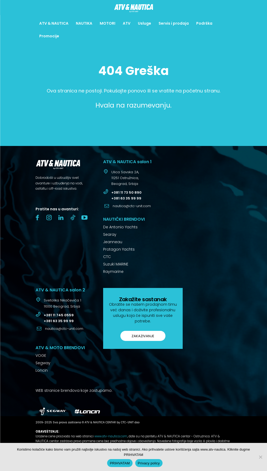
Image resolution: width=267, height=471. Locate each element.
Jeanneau (112, 242)
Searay (109, 234)
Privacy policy (149, 463)
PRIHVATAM (120, 463)
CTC (107, 256)
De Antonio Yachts (120, 227)
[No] (260, 457)
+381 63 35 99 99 (126, 198)
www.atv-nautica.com (110, 436)
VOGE (41, 355)
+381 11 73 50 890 (126, 192)
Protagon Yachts (119, 249)
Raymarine (113, 271)
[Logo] (133, 8)
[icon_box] (121, 178)
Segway (43, 363)
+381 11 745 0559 (59, 315)
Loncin (42, 370)
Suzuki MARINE (115, 264)
